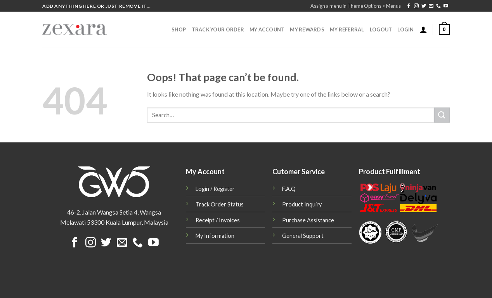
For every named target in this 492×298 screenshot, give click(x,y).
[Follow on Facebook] (408, 6)
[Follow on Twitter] (423, 6)
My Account (267, 29)
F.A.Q (289, 188)
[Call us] (438, 6)
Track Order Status (220, 204)
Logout (381, 29)
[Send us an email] (431, 6)
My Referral (347, 29)
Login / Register (215, 188)
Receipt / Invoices (218, 220)
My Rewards (307, 29)
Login (405, 29)
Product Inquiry (302, 204)
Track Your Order (218, 29)
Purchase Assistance (308, 220)
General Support (303, 235)
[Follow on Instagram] (416, 6)
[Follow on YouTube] (445, 6)
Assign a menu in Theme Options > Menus (355, 6)
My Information (215, 235)
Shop (179, 29)
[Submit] (442, 115)
